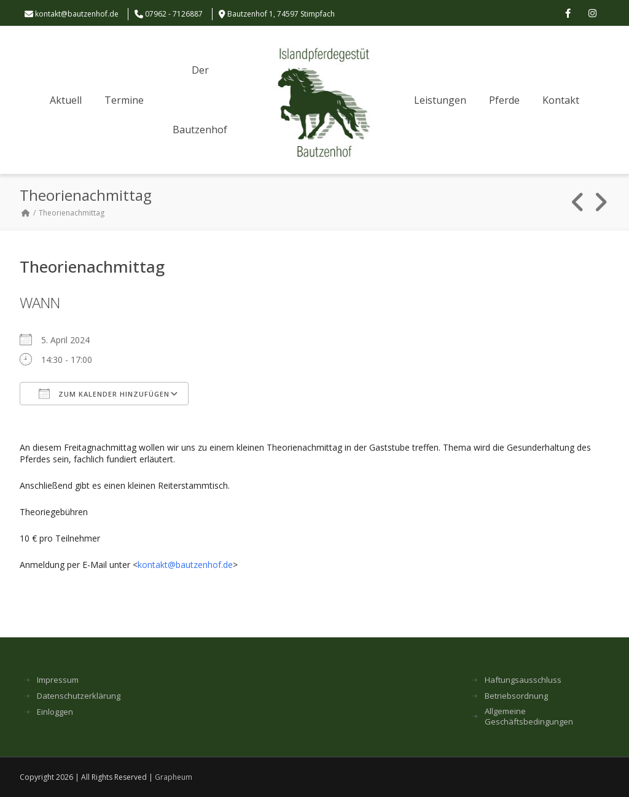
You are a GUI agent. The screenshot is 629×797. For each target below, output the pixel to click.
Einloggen (55, 712)
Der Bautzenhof (200, 99)
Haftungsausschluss (523, 680)
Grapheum (173, 777)
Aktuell (66, 100)
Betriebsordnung (516, 696)
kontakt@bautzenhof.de (77, 14)
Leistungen (440, 100)
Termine (124, 100)
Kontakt (560, 100)
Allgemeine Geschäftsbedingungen (529, 716)
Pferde (504, 100)
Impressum (58, 680)
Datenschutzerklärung (78, 696)
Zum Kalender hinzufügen (104, 393)
